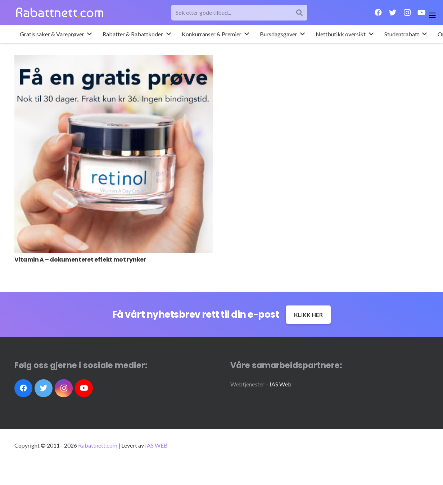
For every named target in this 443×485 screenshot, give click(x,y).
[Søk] (299, 13)
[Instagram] (407, 12)
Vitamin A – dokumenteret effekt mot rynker (80, 259)
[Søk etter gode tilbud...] (239, 13)
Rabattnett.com (97, 445)
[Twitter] (392, 12)
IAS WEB (156, 445)
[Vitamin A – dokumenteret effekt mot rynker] (113, 154)
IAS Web (280, 384)
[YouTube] (421, 12)
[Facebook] (378, 12)
